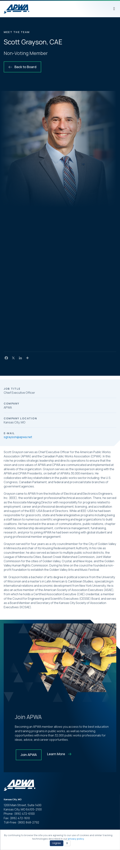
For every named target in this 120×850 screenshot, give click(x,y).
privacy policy (76, 838)
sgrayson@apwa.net (18, 437)
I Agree (56, 843)
